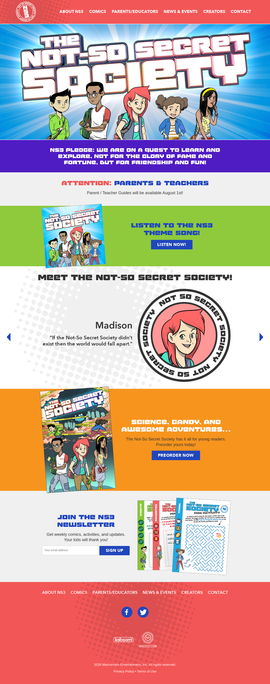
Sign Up (114, 550)
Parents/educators (135, 11)
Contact (241, 11)
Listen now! (171, 244)
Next (259, 337)
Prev (11, 337)
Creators (214, 11)
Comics (97, 11)
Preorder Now (176, 455)
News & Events (181, 11)
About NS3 (71, 11)
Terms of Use (147, 671)
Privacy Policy (123, 671)
